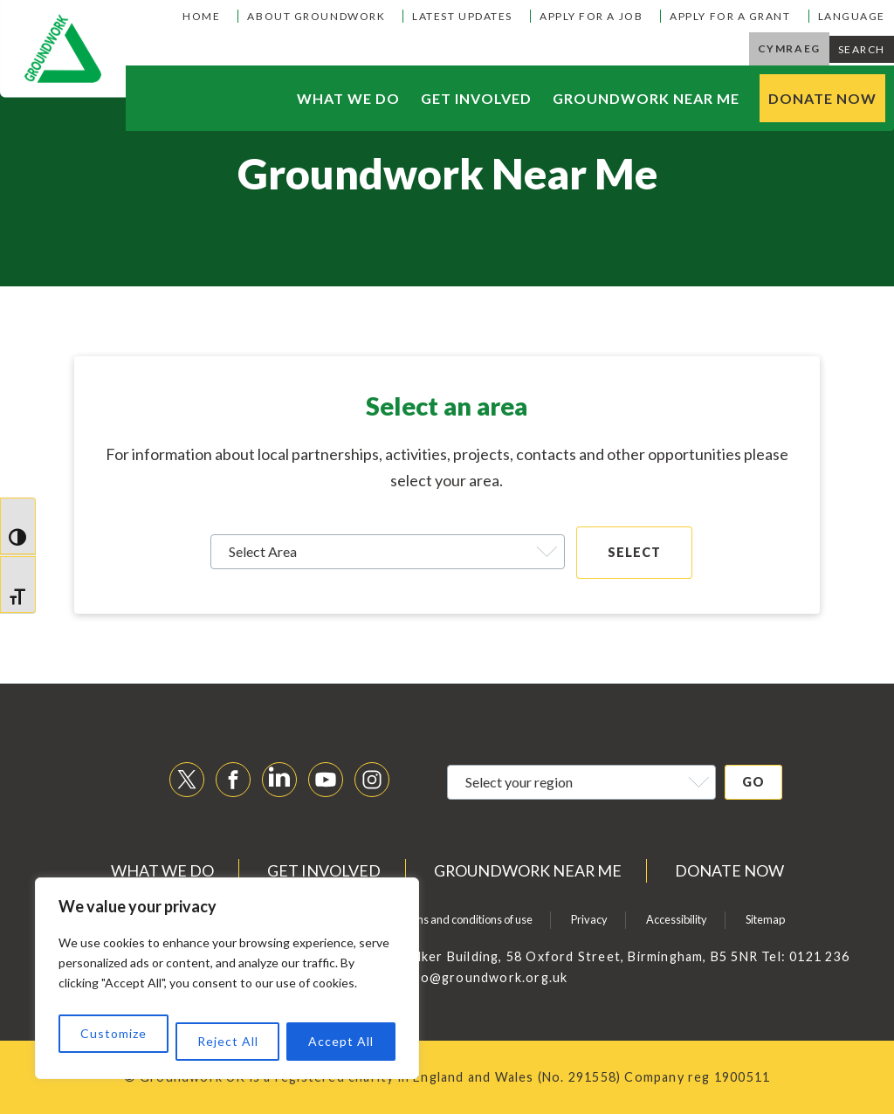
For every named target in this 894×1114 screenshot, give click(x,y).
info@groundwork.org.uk (484, 977)
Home (201, 16)
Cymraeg (789, 48)
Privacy (589, 919)
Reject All (227, 1041)
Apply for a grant (730, 16)
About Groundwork (316, 16)
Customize (113, 1033)
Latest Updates (462, 16)
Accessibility (676, 919)
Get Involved (476, 98)
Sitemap (765, 919)
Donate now (822, 98)
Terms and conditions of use (464, 919)
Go (753, 781)
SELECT (634, 552)
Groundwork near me (646, 98)
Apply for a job (591, 16)
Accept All (341, 1041)
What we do (348, 98)
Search (861, 49)
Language (851, 16)
